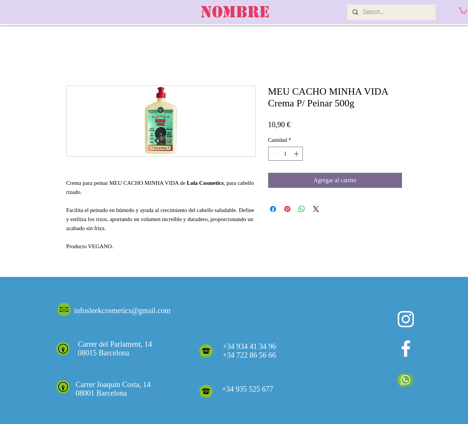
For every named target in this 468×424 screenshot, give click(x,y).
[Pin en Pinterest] (287, 209)
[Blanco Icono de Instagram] (406, 319)
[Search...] (391, 12)
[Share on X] (316, 209)
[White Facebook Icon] (406, 348)
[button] (463, 10)
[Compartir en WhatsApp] (301, 209)
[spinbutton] (285, 153)
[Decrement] (274, 153)
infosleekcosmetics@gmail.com (122, 310)
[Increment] (297, 153)
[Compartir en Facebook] (273, 209)
